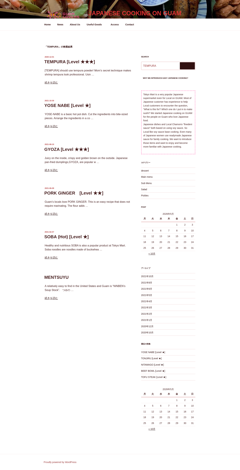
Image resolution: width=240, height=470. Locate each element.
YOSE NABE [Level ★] (67, 105)
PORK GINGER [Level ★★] (73, 193)
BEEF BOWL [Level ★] (153, 371)
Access (115, 24)
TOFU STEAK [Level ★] (153, 377)
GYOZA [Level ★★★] (66, 149)
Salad (144, 189)
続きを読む (51, 82)
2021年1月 (146, 320)
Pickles (144, 195)
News (60, 24)
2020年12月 (147, 326)
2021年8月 (146, 282)
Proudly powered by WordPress (60, 462)
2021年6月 (146, 288)
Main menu (147, 177)
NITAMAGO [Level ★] (152, 364)
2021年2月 (146, 313)
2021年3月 (146, 307)
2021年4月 (146, 301)
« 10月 (151, 253)
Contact (129, 24)
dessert (145, 170)
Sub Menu (146, 183)
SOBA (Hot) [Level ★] (66, 236)
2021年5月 (146, 295)
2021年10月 (147, 276)
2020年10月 (147, 332)
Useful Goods (96, 24)
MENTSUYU (56, 277)
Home (47, 24)
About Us (75, 24)
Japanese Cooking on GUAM (134, 13)
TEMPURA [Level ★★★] (69, 61)
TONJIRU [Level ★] (151, 358)
